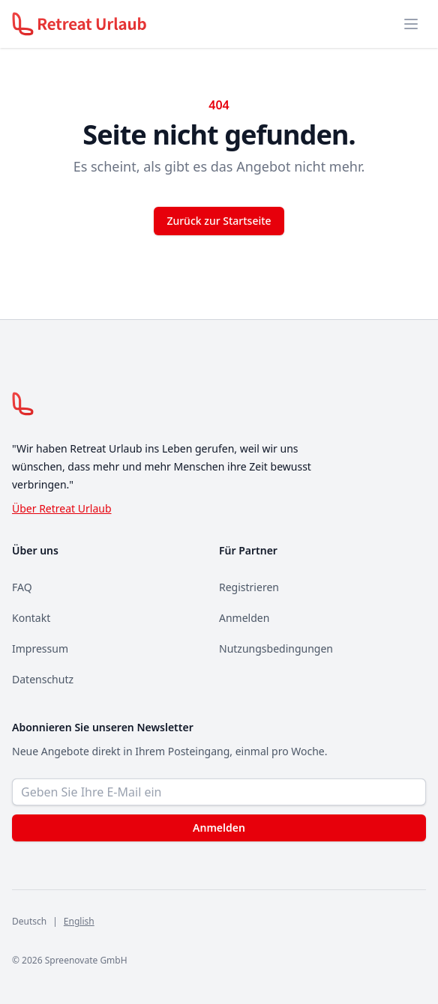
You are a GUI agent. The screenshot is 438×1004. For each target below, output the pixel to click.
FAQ (22, 587)
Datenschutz (43, 679)
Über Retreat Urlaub (62, 508)
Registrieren (249, 587)
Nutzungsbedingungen (276, 648)
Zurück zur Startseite (218, 221)
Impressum (40, 648)
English (79, 921)
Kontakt (31, 618)
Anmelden (244, 618)
